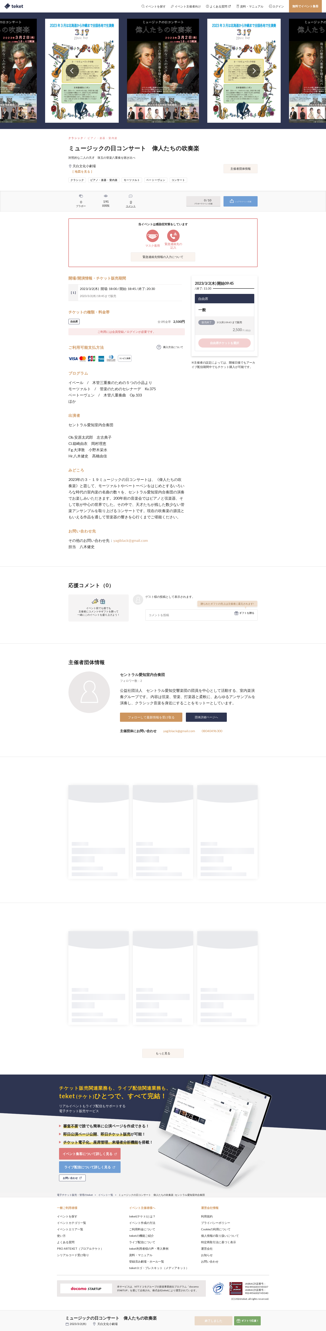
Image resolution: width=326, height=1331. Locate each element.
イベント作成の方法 (142, 1223)
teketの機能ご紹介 (141, 1235)
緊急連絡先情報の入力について (163, 257)
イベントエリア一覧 (70, 1229)
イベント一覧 (105, 1194)
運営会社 (207, 1248)
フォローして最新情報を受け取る (151, 717)
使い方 (61, 1235)
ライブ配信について (142, 1242)
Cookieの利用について (216, 1229)
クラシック (75, 138)
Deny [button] (245, 1310)
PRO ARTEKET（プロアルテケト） (80, 1248)
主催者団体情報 (240, 168)
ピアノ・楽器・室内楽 (102, 138)
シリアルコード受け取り (73, 1255)
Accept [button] (267, 1310)
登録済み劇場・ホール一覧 (146, 1261)
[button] (50, 1315)
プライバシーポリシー (215, 1223)
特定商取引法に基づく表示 (218, 1242)
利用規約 (207, 1216)
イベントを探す (67, 1216)
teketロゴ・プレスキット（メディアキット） (159, 1268)
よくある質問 (65, 1242)
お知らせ (207, 1255)
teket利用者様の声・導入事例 (148, 1248)
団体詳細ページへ (206, 717)
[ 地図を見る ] (82, 171)
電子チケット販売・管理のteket (75, 1194)
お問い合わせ (210, 1261)
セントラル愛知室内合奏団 (142, 674)
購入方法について (173, 347)
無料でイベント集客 (305, 6)
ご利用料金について (142, 1229)
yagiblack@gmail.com (130, 540)
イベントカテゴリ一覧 (71, 1223)
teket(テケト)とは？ (142, 1216)
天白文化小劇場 (107, 1324)
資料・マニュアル (140, 1255)
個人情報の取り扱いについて (220, 1235)
